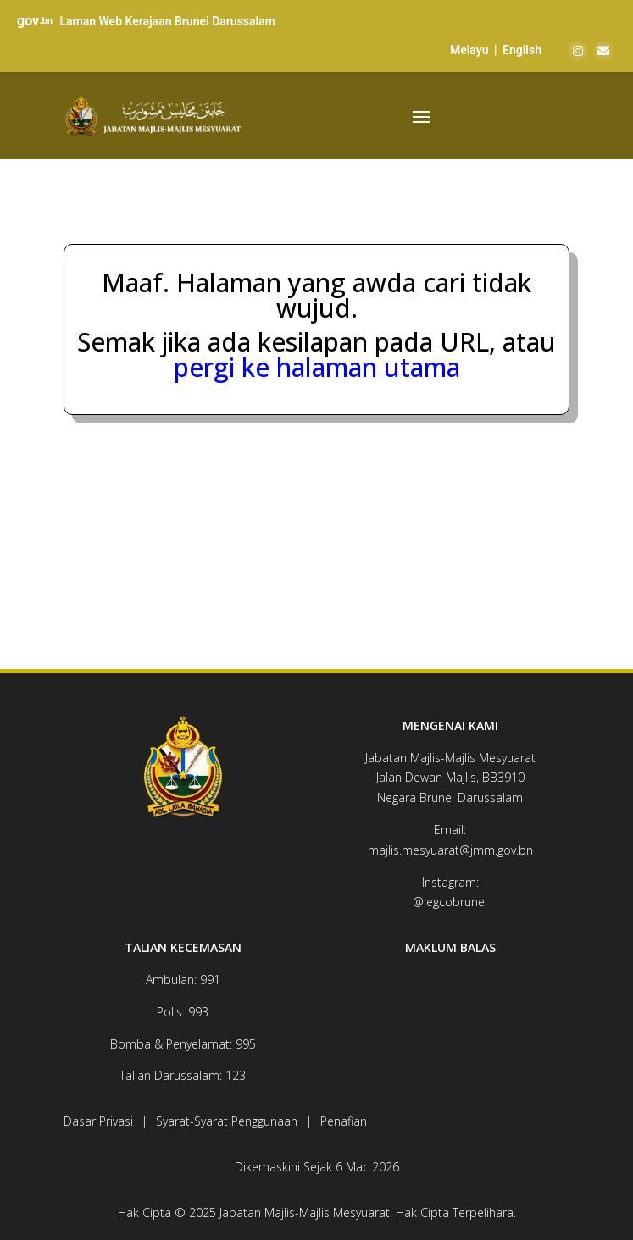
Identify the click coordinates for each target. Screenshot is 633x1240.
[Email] (603, 51)
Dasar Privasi (98, 1121)
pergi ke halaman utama (317, 367)
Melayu (469, 50)
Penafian (343, 1121)
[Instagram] (578, 51)
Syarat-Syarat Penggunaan (226, 1121)
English (522, 50)
